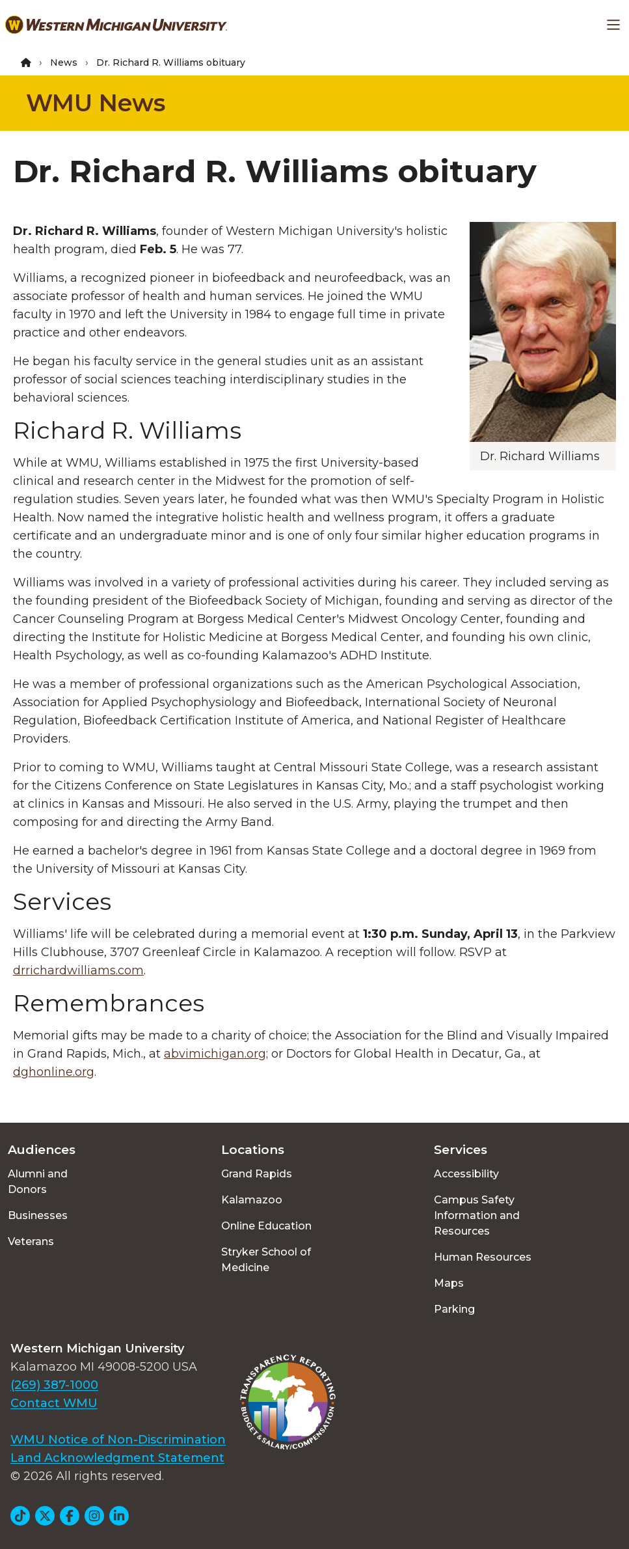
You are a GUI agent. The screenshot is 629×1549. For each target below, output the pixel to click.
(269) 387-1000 (54, 1385)
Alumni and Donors (38, 1182)
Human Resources (482, 1257)
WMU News (95, 103)
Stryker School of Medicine (266, 1260)
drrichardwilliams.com (78, 970)
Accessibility (466, 1174)
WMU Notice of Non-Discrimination (118, 1439)
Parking (454, 1309)
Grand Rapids (256, 1174)
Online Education (266, 1226)
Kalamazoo (251, 1200)
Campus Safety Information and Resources (477, 1215)
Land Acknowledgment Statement (117, 1458)
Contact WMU (54, 1403)
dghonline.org (53, 1072)
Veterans (31, 1241)
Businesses (38, 1215)
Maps (449, 1283)
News (63, 62)
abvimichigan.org (215, 1054)
